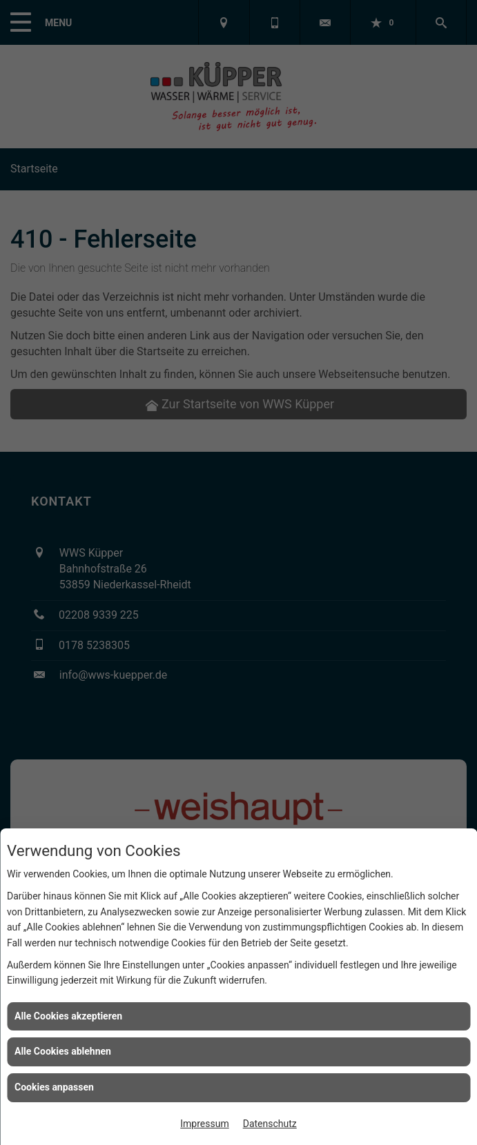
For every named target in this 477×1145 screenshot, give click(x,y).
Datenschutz (270, 1123)
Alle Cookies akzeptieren (68, 1016)
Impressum (204, 1123)
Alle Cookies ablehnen (62, 1051)
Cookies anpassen (54, 1087)
